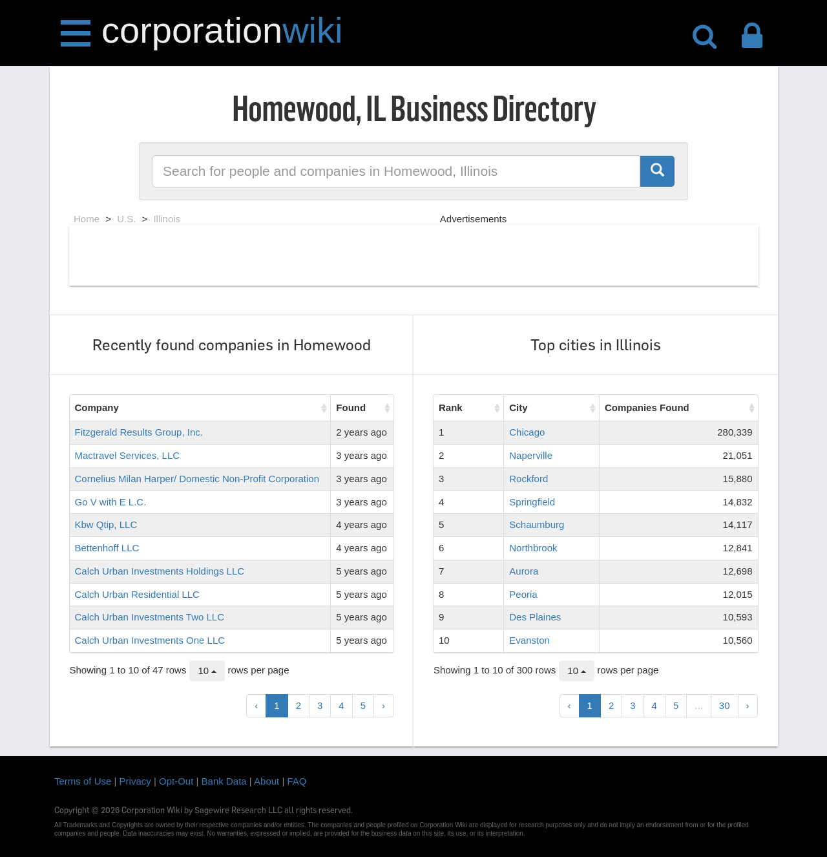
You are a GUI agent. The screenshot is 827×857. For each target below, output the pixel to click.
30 (724, 705)
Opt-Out (176, 781)
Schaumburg (536, 524)
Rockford (528, 478)
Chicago (527, 432)
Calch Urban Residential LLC (137, 594)
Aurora (523, 571)
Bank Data (224, 781)
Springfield (532, 501)
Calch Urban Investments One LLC (150, 640)
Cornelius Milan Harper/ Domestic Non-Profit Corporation (197, 478)
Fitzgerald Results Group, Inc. (139, 432)
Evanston (529, 640)
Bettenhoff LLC (107, 547)
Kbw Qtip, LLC (106, 524)
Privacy (135, 781)
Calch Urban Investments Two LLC (150, 616)
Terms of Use (82, 781)
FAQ (297, 781)
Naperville (530, 455)
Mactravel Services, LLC (127, 455)
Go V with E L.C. (111, 501)
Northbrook (533, 547)
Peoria (523, 594)
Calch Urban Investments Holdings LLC (160, 571)
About (266, 781)
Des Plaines (535, 616)
